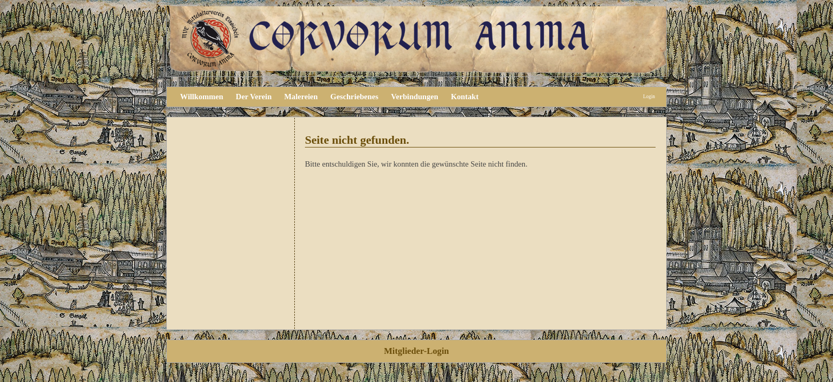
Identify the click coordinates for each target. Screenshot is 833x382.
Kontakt (465, 96)
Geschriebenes (354, 96)
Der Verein (253, 96)
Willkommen (201, 96)
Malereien (301, 96)
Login (649, 96)
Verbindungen (414, 96)
